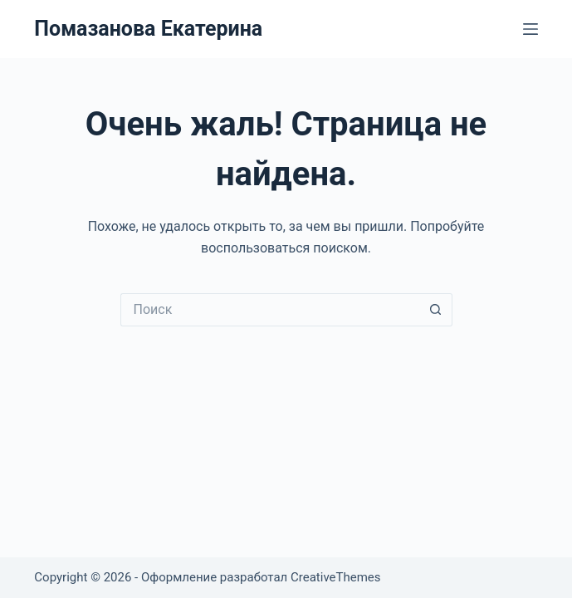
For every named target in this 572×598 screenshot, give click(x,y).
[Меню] (530, 29)
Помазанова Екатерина (148, 29)
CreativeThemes (336, 577)
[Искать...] (269, 309)
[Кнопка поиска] (435, 309)
